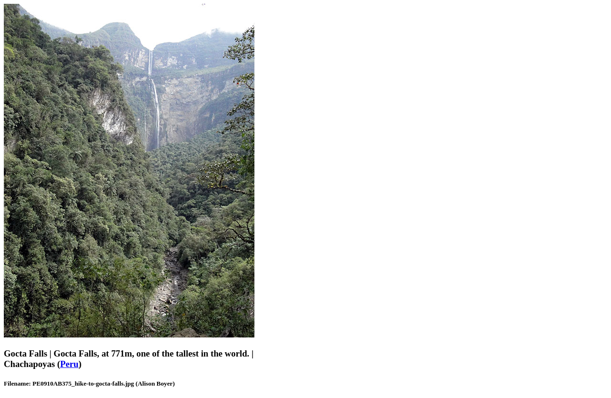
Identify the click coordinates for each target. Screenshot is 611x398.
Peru (69, 364)
